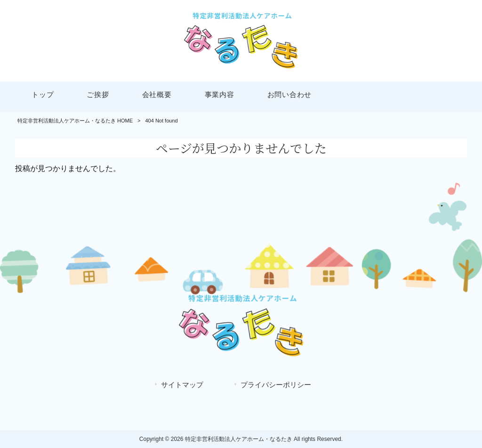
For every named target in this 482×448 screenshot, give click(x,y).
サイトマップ (182, 385)
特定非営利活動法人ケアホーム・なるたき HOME (75, 120)
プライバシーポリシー (276, 385)
